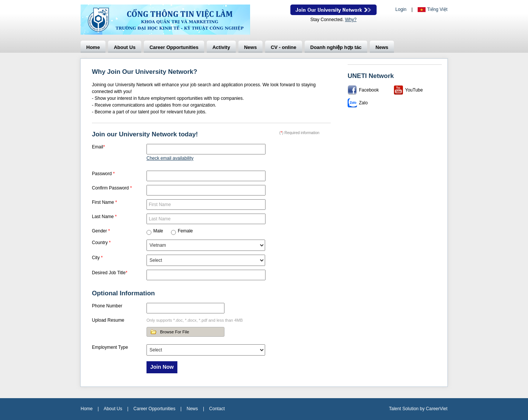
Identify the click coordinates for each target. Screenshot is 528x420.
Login (400, 9)
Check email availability (170, 158)
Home (93, 47)
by (423, 408)
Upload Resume (108, 320)
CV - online (283, 47)
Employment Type (110, 347)
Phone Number (107, 306)
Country (101, 242)
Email (98, 147)
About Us (125, 47)
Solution (411, 408)
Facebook (369, 90)
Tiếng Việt (437, 9)
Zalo (363, 102)
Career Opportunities (174, 47)
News (250, 47)
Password (103, 173)
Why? (351, 19)
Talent (395, 408)
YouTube (414, 90)
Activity (221, 47)
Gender (101, 231)
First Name (104, 202)
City (97, 257)
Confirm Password (112, 188)
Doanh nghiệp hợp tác (336, 47)
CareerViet (436, 408)
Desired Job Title (109, 272)
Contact (216, 408)
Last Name (104, 216)
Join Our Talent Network (333, 10)
